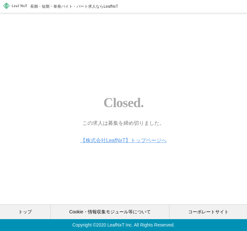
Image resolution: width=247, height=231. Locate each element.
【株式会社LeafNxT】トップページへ (123, 140)
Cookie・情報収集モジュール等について (110, 211)
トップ (25, 211)
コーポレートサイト (208, 211)
